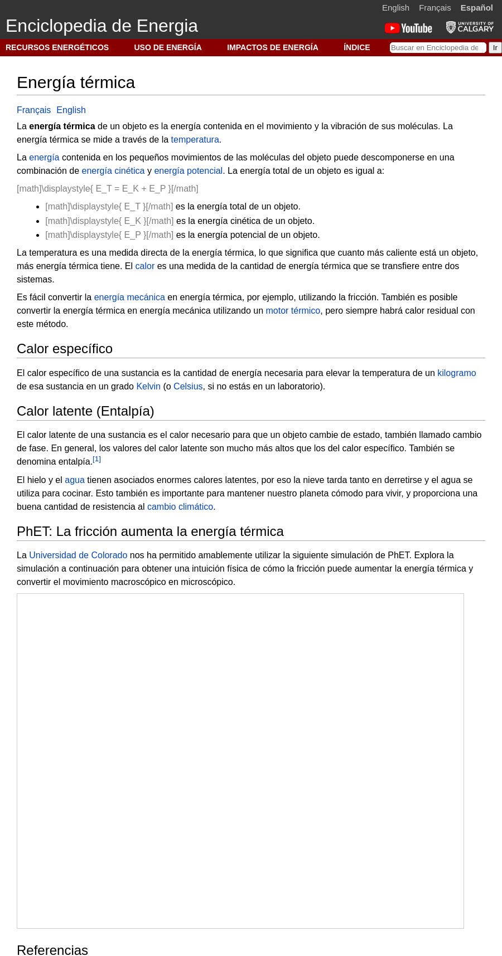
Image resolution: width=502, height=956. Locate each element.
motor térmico (293, 310)
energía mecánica (129, 297)
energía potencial (188, 170)
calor (145, 266)
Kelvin (148, 386)
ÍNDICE (357, 47)
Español (477, 7)
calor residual (431, 310)
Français (435, 7)
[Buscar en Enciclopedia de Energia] (438, 47)
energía (44, 157)
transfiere (401, 266)
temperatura (195, 139)
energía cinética (113, 170)
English (395, 7)
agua (75, 480)
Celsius (187, 386)
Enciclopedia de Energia (102, 26)
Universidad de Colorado (78, 555)
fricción (362, 297)
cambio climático (180, 506)
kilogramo (456, 373)
